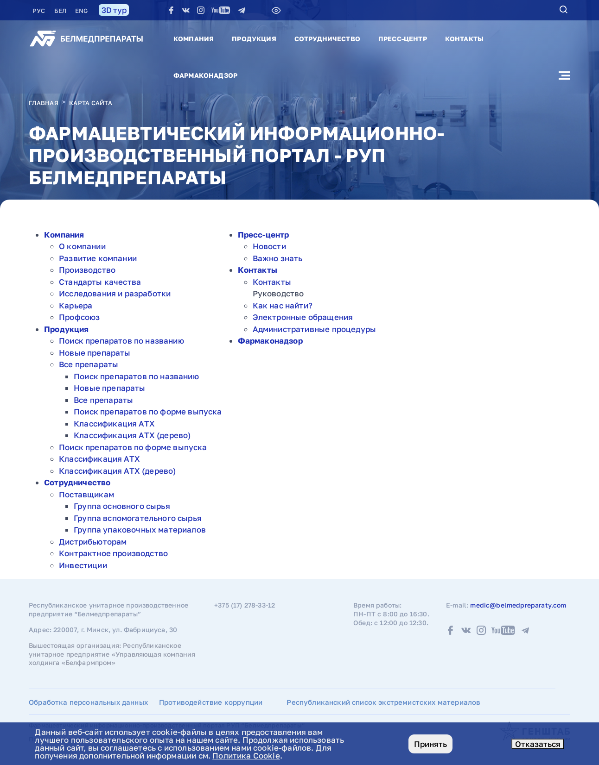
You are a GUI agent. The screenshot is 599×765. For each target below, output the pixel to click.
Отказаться (538, 744)
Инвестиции (83, 565)
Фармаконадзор (205, 75)
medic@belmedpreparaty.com (518, 605)
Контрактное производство (113, 553)
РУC (39, 10)
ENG (81, 10)
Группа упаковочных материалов (140, 529)
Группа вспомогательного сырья (138, 518)
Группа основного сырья (122, 506)
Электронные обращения (303, 317)
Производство (87, 270)
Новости (269, 246)
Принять (430, 744)
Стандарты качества (100, 282)
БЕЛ (61, 10)
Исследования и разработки (115, 293)
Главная (43, 103)
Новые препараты (95, 352)
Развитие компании (98, 258)
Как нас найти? (282, 305)
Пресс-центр (402, 39)
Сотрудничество (327, 39)
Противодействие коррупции (210, 702)
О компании (82, 246)
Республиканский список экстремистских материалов (383, 702)
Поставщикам (86, 494)
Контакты (464, 39)
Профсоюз (79, 317)
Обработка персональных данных (88, 702)
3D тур (114, 10)
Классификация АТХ (114, 423)
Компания (193, 39)
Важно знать (278, 258)
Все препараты (88, 364)
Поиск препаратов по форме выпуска (148, 411)
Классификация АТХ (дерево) (132, 435)
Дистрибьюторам (93, 541)
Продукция (254, 39)
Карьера (75, 305)
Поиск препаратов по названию (121, 340)
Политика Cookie (246, 755)
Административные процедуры (314, 329)
